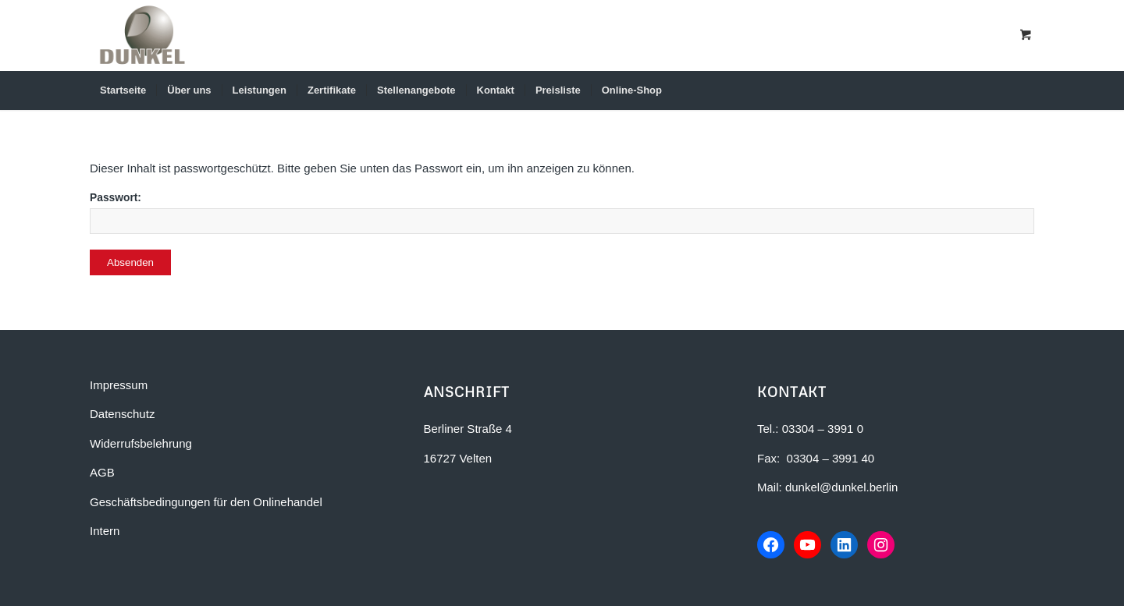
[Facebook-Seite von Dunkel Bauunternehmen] (771, 545)
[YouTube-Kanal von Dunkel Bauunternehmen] (809, 545)
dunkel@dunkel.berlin (841, 487)
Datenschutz (122, 413)
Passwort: (562, 213)
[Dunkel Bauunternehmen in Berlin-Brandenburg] (142, 35)
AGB (102, 472)
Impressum (119, 385)
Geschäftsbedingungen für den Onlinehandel (206, 502)
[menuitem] (123, 90)
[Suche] (1012, 90)
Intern (104, 530)
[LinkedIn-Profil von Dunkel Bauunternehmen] (846, 545)
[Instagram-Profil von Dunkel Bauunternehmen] (884, 545)
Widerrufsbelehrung (141, 443)
